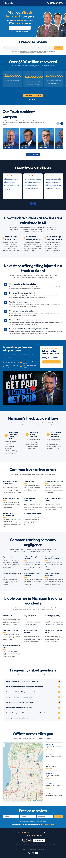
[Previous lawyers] (58, 123)
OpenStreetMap (35, 800)
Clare (12, 844)
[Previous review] (31, 203)
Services (29, 3)
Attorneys (38, 3)
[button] (17, 770)
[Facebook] (29, 853)
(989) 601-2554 (50, 357)
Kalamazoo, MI (49, 773)
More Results (33, 99)
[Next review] (34, 203)
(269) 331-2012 (48, 788)
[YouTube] (36, 853)
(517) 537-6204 (48, 799)
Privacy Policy (31, 51)
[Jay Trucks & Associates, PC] (26, 840)
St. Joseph (53, 844)
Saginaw (35, 844)
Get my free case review (51, 362)
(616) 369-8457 (48, 749)
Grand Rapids (27, 844)
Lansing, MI (48, 793)
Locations (21, 3)
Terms (26, 51)
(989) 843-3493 (49, 768)
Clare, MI (47, 765)
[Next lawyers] (61, 123)
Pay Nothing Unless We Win (20, 31)
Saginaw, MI (48, 754)
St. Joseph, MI (48, 783)
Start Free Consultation (20, 28)
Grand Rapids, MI (49, 744)
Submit (58, 47)
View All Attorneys (32, 154)
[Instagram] (33, 853)
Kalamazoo (44, 844)
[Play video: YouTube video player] (33, 388)
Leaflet (29, 800)
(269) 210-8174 (48, 759)
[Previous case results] (28, 90)
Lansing (18, 844)
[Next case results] (38, 90)
